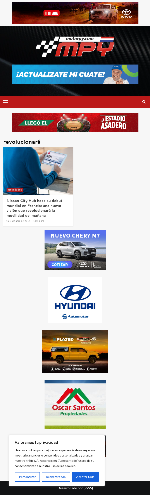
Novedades (15, 189)
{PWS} (88, 488)
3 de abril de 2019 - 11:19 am (27, 221)
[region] (57, 460)
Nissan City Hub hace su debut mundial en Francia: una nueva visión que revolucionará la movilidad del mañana (34, 208)
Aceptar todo (85, 477)
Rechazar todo (56, 477)
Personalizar (27, 477)
